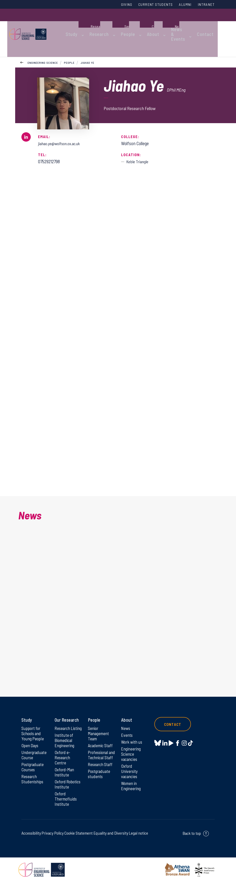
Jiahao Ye (88, 43)
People (128, 23)
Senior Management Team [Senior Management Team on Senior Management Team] (99, 732)
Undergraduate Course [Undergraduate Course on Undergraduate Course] (34, 754)
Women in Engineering (131, 786)
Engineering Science (43, 43)
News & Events (172, 23)
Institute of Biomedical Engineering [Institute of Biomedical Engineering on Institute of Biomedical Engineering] (65, 744)
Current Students (148, 4)
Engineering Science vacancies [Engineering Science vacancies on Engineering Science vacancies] (131, 753)
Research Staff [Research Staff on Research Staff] (101, 769)
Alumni (182, 4)
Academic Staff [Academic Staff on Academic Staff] (101, 744)
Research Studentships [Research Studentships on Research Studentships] (33, 779)
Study (80, 23)
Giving (116, 4)
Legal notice (138, 844)
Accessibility (31, 844)
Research (104, 23)
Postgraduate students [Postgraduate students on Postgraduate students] (100, 779)
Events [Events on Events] (127, 733)
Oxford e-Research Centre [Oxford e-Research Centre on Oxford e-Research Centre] (63, 762)
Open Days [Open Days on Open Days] (30, 744)
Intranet (205, 4)
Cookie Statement (78, 844)
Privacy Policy (53, 844)
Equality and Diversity (110, 844)
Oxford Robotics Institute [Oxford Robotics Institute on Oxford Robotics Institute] (62, 793)
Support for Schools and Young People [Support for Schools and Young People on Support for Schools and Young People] (33, 732)
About (150, 23)
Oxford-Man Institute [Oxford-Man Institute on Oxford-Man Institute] (65, 777)
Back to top (192, 845)
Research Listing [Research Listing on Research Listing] (63, 729)
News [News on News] (126, 726)
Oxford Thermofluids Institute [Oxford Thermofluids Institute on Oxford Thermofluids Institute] (66, 810)
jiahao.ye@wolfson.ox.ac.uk (62, 124)
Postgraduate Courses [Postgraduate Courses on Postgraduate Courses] (33, 766)
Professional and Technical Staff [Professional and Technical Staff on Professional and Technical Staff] (100, 757)
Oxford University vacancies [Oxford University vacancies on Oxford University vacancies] (130, 771)
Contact (210, 23)
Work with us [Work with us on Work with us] (132, 740)
